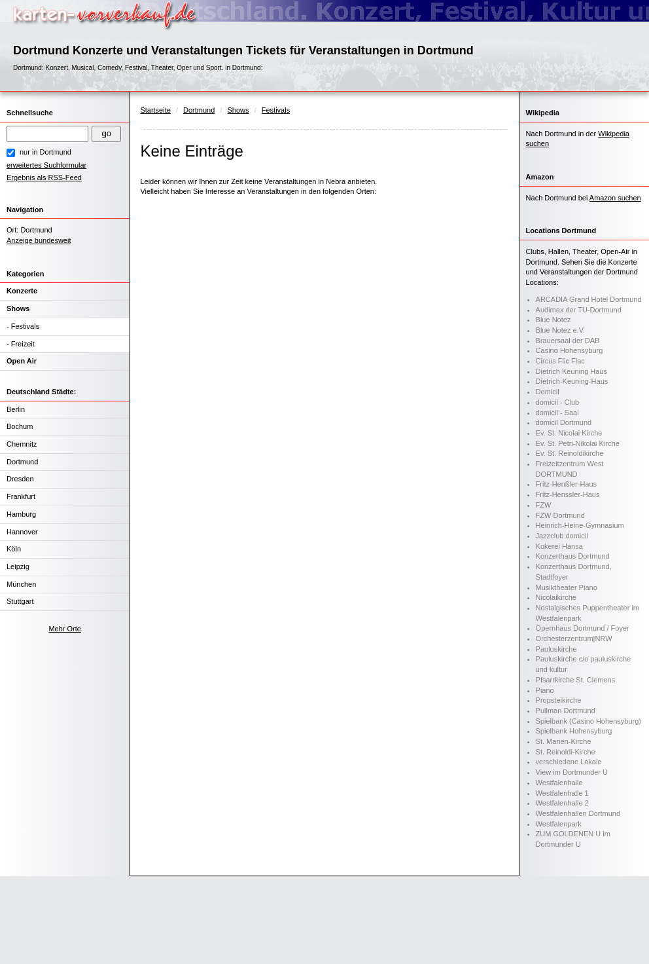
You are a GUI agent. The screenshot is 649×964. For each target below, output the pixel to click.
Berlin (16, 409)
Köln (14, 549)
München (21, 584)
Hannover (22, 532)
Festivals (25, 326)
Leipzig (18, 566)
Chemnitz (22, 444)
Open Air (22, 361)
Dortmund (22, 462)
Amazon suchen (615, 198)
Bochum (20, 426)
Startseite (155, 110)
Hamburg (21, 514)
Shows (18, 308)
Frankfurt (21, 496)
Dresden (20, 479)
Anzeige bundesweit (39, 240)
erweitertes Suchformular (46, 165)
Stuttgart (20, 601)
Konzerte (22, 291)
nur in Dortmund (45, 152)
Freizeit (23, 344)
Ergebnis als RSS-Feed (44, 177)
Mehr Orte (64, 629)
